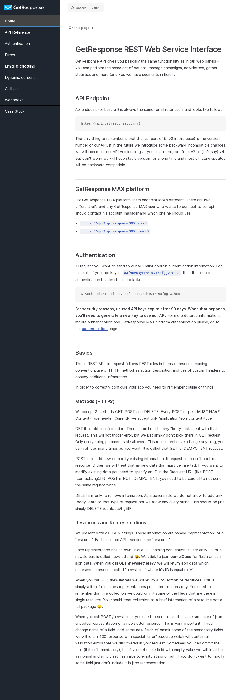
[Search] (86, 7)
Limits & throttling (20, 66)
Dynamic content (20, 77)
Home (10, 21)
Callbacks (13, 88)
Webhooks (14, 100)
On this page (82, 28)
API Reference (17, 32)
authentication (95, 328)
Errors (10, 54)
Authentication (17, 43)
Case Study (15, 111)
